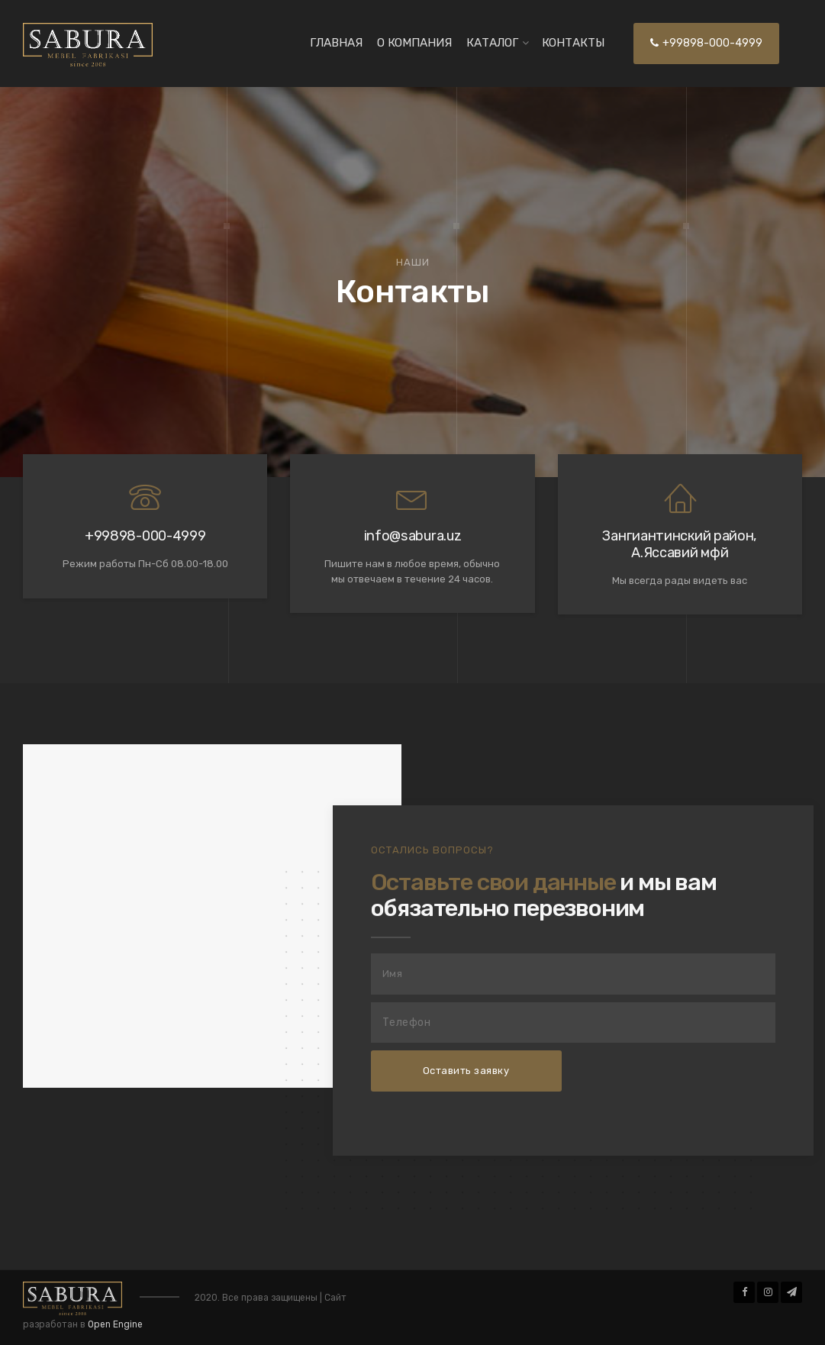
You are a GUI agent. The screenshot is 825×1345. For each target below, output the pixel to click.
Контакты (573, 43)
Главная (336, 43)
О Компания (414, 43)
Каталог (492, 43)
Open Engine (115, 1324)
